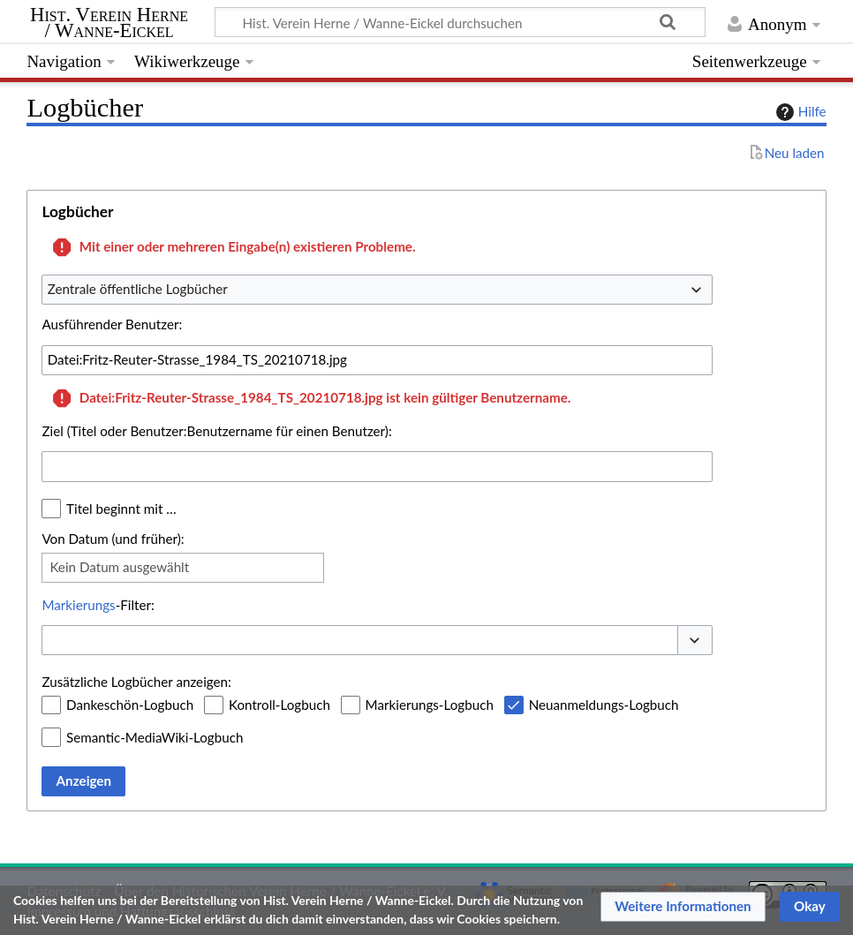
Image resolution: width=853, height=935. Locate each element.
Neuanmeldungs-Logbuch (604, 705)
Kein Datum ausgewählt (119, 567)
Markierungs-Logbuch (430, 705)
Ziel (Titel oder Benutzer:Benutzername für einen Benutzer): (216, 431)
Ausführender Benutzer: (112, 324)
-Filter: (98, 605)
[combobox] (377, 290)
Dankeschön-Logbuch (129, 705)
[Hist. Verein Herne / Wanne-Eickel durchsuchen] (460, 22)
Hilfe (799, 112)
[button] (695, 640)
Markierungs (78, 605)
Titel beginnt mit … (121, 509)
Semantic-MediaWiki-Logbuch (154, 737)
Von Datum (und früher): (113, 539)
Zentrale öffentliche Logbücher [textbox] (138, 289)
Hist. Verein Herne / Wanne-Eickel (109, 23)
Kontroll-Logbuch (279, 705)
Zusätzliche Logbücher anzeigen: (136, 682)
